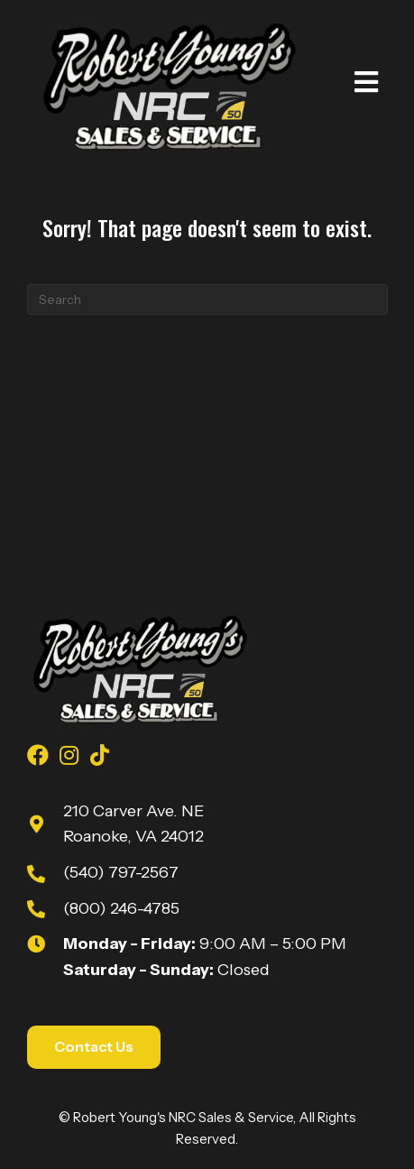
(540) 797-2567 (121, 872)
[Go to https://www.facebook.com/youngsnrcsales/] (38, 757)
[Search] (207, 299)
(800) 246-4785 (121, 908)
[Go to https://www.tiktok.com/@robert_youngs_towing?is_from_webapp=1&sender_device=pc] (99, 757)
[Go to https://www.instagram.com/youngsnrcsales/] (68, 757)
